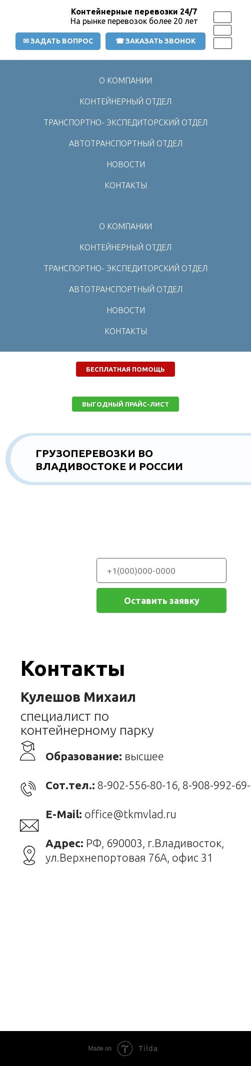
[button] (125, 369)
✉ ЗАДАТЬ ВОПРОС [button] (58, 41)
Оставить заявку (162, 600)
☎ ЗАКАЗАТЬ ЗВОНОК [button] (156, 41)
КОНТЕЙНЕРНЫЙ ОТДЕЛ (126, 101)
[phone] (161, 570)
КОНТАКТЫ (125, 185)
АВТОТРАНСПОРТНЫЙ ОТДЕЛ (125, 143)
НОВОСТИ (125, 164)
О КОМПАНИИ (125, 80)
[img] (223, 17)
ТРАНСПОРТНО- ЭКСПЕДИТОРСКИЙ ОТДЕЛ (126, 122)
